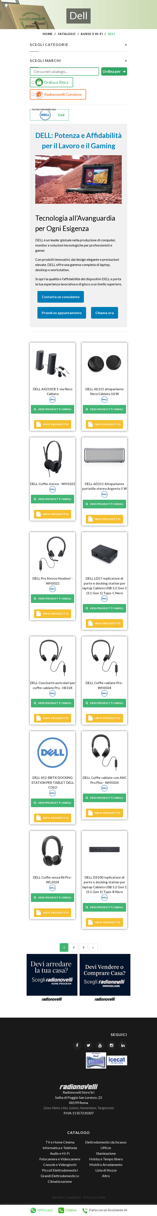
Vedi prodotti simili (52, 409)
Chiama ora (104, 313)
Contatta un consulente (61, 297)
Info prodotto (52, 424)
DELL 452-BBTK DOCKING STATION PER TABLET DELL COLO (52, 782)
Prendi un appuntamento (62, 313)
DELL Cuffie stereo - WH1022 (52, 484)
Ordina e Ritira (50, 82)
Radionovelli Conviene (57, 94)
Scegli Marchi (78, 60)
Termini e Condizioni (66, 1197)
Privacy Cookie (94, 1197)
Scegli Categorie (78, 44)
